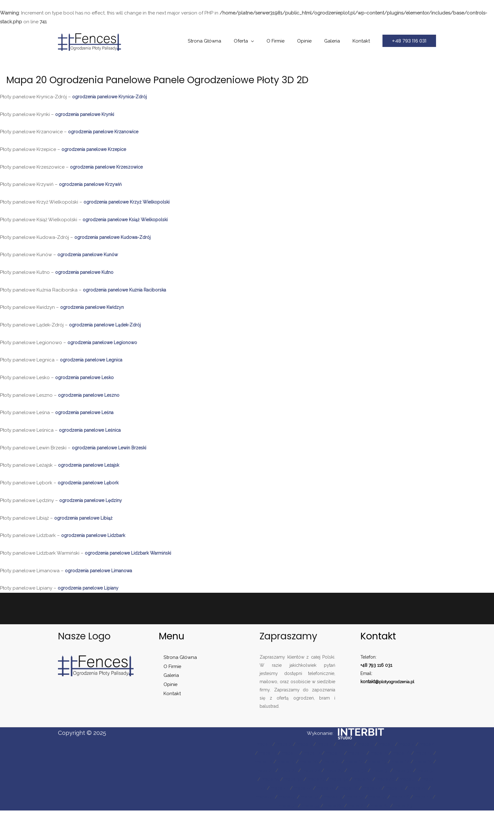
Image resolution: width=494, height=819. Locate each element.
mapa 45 (418, 788)
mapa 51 (394, 797)
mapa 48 (319, 797)
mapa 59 (418, 806)
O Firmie (287, 41)
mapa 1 (266, 744)
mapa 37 (392, 779)
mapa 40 (294, 788)
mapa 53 (269, 806)
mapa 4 (331, 744)
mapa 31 (269, 779)
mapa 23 (421, 761)
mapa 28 (368, 770)
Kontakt (362, 41)
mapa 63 (383, 814)
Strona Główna (221, 41)
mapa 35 (343, 779)
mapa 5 (354, 744)
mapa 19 (323, 761)
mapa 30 (418, 770)
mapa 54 (293, 806)
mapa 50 (370, 797)
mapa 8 (420, 744)
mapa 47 (294, 797)
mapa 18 (299, 761)
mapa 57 (368, 806)
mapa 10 (288, 753)
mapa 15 (407, 753)
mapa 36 (368, 779)
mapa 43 (368, 788)
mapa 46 (269, 797)
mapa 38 (417, 779)
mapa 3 (309, 744)
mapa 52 (418, 797)
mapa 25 (293, 770)
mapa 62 (358, 814)
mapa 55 (318, 806)
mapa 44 (393, 788)
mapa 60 (308, 814)
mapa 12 (335, 753)
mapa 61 (333, 814)
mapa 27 (343, 770)
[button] (409, 41)
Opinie (312, 41)
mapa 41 (318, 788)
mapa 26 (318, 770)
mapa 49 (345, 797)
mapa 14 (383, 753)
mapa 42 (343, 788)
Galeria (337, 41)
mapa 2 (287, 744)
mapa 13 (359, 753)
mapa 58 (393, 806)
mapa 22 (397, 761)
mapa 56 (343, 806)
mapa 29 (393, 770)
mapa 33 (293, 779)
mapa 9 (264, 753)
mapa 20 (348, 761)
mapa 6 (376, 744)
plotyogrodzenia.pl (398, 681)
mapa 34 (318, 779)
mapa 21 (373, 761)
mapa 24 (269, 770)
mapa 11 (312, 753)
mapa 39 (269, 788)
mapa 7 (398, 744)
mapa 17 (275, 761)
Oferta (255, 41)
